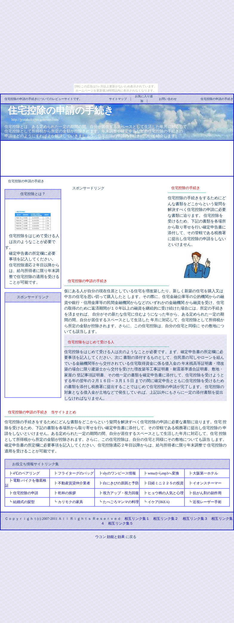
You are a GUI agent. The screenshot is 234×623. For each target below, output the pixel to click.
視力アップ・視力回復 (121, 493)
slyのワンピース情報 (119, 473)
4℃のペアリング (26, 473)
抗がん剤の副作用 (207, 493)
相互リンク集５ (120, 523)
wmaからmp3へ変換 (163, 473)
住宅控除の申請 (25, 493)
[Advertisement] (117, 157)
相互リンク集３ (195, 519)
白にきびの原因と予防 (121, 483)
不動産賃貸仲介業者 (74, 483)
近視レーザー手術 (207, 502)
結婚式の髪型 (24, 502)
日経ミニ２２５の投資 (166, 483)
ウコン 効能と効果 (110, 537)
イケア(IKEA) (159, 502)
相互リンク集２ (165, 519)
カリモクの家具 (70, 502)
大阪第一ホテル (205, 473)
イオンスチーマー (207, 483)
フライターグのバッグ (76, 473)
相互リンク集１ (137, 519)
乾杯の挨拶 (67, 493)
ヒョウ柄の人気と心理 (166, 493)
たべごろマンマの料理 (121, 502)
